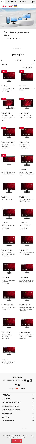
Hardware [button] (6, 395)
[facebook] (25, 380)
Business (23, 2)
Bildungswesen (11, 2)
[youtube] (16, 384)
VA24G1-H (5, 277)
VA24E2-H (5, 86)
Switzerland (20, 388)
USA (15, 441)
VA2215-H (5, 197)
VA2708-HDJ (24, 113)
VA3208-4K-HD (25, 332)
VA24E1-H (23, 250)
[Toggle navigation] (34, 5)
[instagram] (31, 380)
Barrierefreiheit (17, 431)
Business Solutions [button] (10, 406)
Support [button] (5, 417)
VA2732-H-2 (6, 332)
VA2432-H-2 (24, 223)
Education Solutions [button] (11, 402)
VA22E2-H (23, 197)
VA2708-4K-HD (25, 305)
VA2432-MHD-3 (7, 250)
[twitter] (28, 380)
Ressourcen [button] (7, 413)
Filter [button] (19, 60)
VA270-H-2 (23, 277)
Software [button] (6, 399)
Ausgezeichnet (25, 67)
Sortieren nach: (30, 64)
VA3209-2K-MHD (8, 142)
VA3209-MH (24, 142)
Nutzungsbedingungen (24, 428)
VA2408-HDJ (6, 113)
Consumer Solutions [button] (11, 410)
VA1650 (22, 86)
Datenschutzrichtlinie (11, 428)
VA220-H (22, 169)
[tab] (13, 48)
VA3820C (5, 169)
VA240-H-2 (5, 223)
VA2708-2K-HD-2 (8, 305)
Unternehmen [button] (8, 421)
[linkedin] (19, 384)
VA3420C (5, 359)
